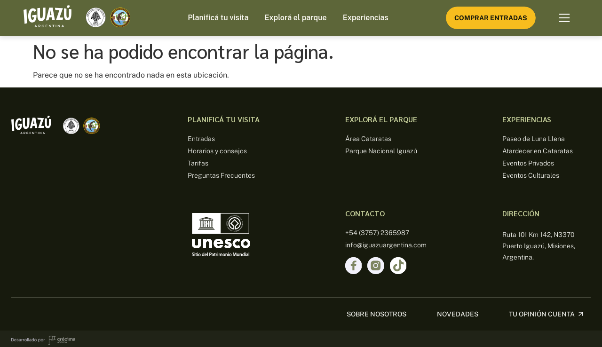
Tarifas (198, 163)
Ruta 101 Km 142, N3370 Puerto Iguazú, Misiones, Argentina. (538, 246)
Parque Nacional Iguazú (381, 151)
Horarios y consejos (217, 151)
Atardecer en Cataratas (537, 151)
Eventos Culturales (530, 175)
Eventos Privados (528, 163)
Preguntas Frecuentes (221, 175)
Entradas (201, 138)
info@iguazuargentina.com (386, 245)
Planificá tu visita (218, 17)
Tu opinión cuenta (542, 311)
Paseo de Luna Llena (533, 138)
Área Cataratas (368, 138)
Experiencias (365, 17)
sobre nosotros (376, 311)
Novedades (457, 311)
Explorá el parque (295, 17)
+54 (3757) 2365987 (377, 233)
